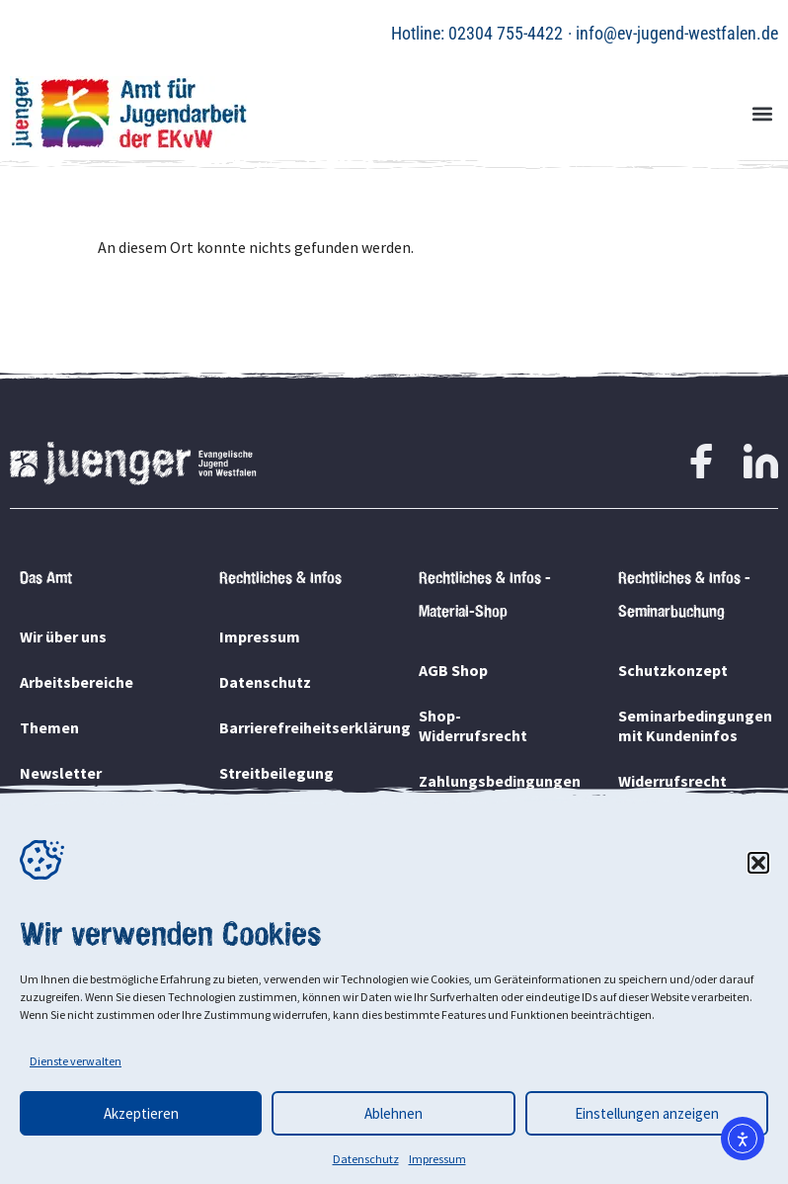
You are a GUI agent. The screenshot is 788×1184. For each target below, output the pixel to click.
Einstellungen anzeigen (647, 1113)
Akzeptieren (141, 1113)
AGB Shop (453, 670)
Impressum (437, 1158)
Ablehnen (393, 1113)
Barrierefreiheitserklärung (294, 727)
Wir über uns (63, 636)
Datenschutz (366, 1158)
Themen (49, 727)
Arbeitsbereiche (76, 682)
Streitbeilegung (276, 773)
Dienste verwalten (75, 1061)
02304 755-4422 (505, 33)
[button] (758, 863)
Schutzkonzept (673, 670)
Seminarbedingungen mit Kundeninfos (693, 725)
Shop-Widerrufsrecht (473, 725)
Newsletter (61, 773)
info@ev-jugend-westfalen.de (677, 33)
